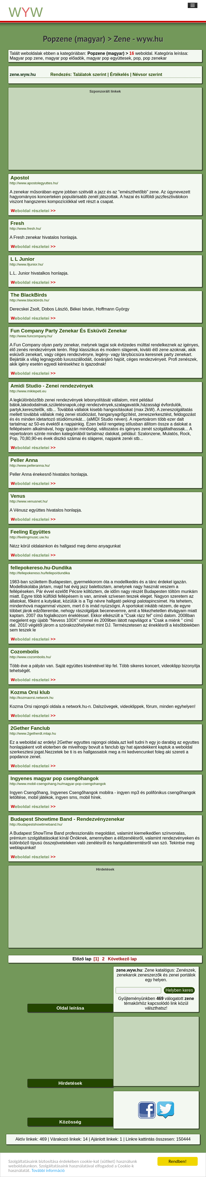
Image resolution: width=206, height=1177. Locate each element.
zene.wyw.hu (23, 74)
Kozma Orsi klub (30, 692)
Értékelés (119, 74)
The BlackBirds (28, 295)
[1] (96, 959)
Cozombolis (24, 651)
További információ (48, 1171)
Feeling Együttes (30, 532)
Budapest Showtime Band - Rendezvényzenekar (67, 819)
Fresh (17, 223)
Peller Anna (24, 460)
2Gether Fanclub (30, 728)
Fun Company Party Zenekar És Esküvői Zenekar (68, 330)
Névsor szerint (147, 74)
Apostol (19, 178)
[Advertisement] (105, 131)
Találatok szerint (89, 74)
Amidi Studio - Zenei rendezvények (51, 386)
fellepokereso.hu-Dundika (41, 567)
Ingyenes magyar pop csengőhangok (54, 778)
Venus (17, 496)
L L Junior (22, 259)
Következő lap (122, 959)
